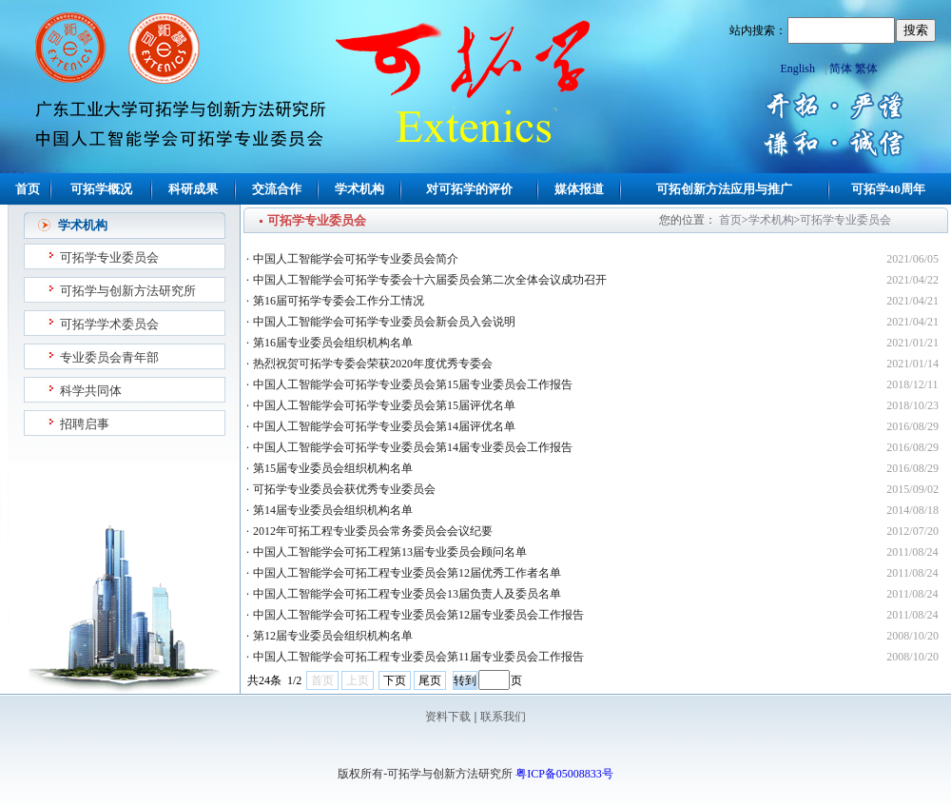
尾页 (429, 680)
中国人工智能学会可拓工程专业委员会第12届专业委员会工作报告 (418, 614)
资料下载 (448, 716)
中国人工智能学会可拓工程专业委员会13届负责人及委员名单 (407, 593)
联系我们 (503, 716)
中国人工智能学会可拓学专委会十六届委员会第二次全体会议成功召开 (430, 279)
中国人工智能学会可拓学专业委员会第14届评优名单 (384, 426)
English (797, 68)
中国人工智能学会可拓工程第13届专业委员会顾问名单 (390, 552)
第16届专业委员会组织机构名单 (333, 342)
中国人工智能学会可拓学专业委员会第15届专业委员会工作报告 (413, 384)
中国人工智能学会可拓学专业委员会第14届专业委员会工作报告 (413, 447)
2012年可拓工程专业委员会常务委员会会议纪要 (373, 531)
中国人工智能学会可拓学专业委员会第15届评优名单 (384, 405)
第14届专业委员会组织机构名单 (333, 510)
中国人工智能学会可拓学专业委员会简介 (355, 259)
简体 (840, 68)
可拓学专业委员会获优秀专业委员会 (344, 489)
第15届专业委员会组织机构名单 (333, 468)
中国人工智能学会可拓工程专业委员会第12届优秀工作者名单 (407, 573)
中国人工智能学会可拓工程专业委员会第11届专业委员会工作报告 (418, 656)
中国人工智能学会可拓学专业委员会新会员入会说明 (384, 321)
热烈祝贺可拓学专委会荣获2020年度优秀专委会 (373, 363)
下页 (394, 680)
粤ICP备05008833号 (564, 773)
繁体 (866, 68)
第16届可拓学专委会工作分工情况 (338, 300)
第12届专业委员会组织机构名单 (333, 635)
